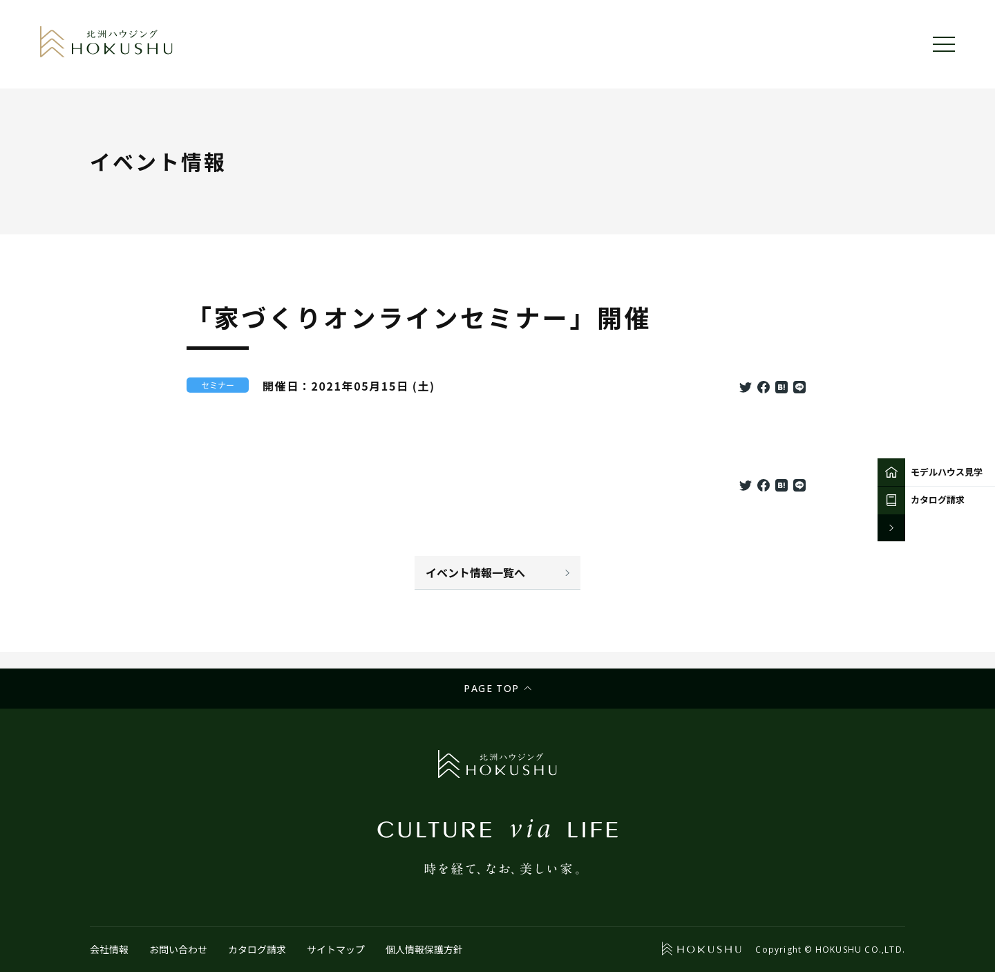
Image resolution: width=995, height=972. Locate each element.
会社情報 (109, 949)
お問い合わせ (178, 949)
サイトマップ (336, 949)
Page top (491, 688)
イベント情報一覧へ (475, 572)
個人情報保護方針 (424, 949)
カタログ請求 (257, 949)
